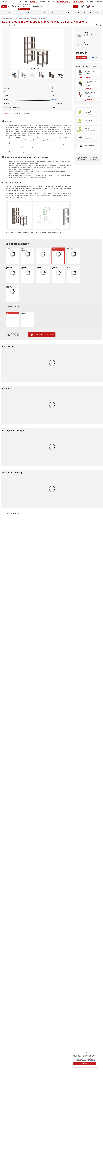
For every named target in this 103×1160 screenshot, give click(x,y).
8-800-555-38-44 (24, 7)
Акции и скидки (22, 1)
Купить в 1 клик (93, 57)
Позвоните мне (25, 8)
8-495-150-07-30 (24, 4)
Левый (85, 46)
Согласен (84, 1064)
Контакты (33, 1)
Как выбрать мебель (63, 1)
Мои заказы (90, 1)
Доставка (42, 1)
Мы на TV (51, 1)
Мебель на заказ (78, 1)
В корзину (83, 57)
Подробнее (93, 1060)
